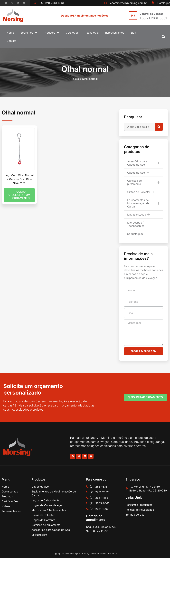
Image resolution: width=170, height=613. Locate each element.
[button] (163, 36)
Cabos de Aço (138, 173)
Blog (133, 32)
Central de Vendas (151, 13)
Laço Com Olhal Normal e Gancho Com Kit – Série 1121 (19, 179)
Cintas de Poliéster (141, 192)
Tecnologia (92, 32)
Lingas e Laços (138, 214)
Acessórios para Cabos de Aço (143, 163)
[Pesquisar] (159, 127)
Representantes (114, 32)
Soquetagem (135, 234)
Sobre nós (28, 33)
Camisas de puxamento (143, 182)
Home (10, 32)
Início (75, 78)
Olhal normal (85, 69)
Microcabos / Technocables (135, 224)
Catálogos (72, 32)
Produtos (51, 33)
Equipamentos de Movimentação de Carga (143, 203)
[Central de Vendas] (133, 15)
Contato (11, 40)
